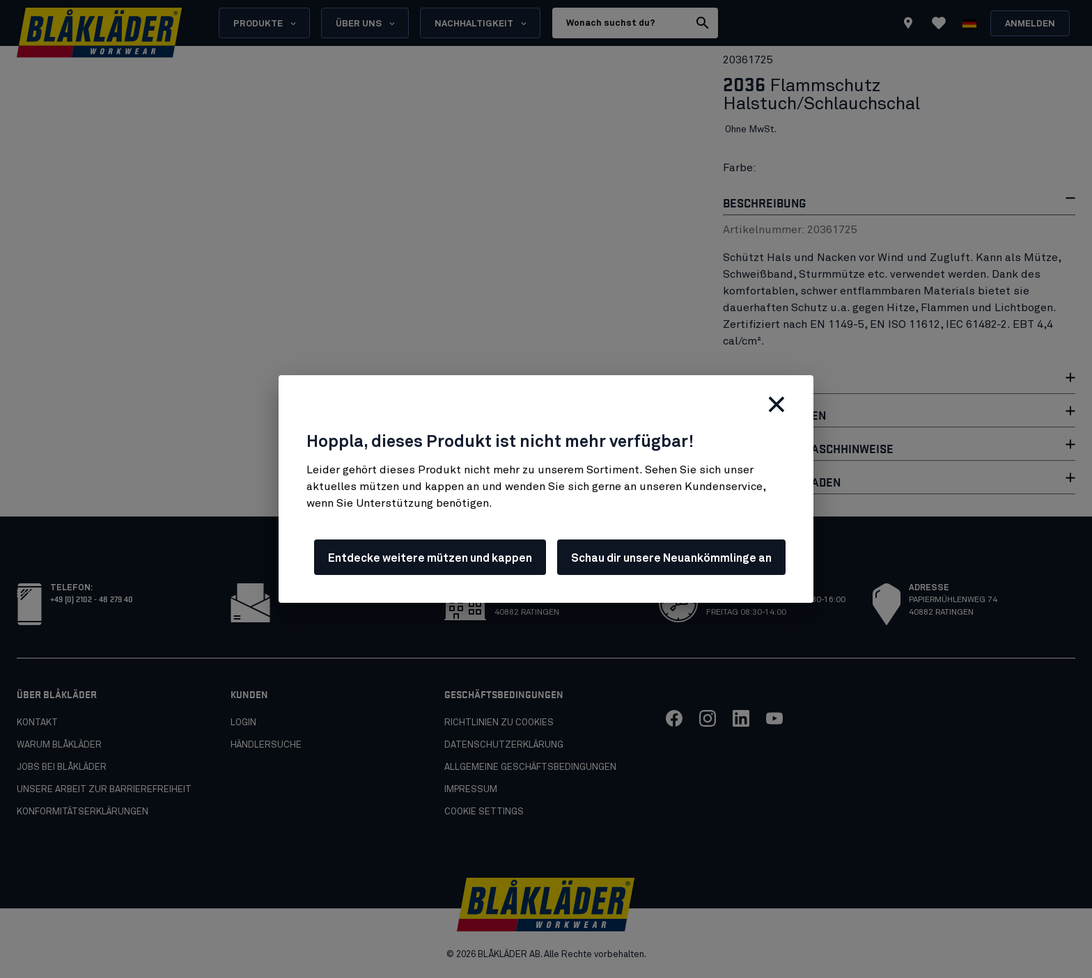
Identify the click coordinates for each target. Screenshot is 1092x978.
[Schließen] (776, 404)
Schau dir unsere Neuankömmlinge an (671, 558)
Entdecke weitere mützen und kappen (430, 558)
